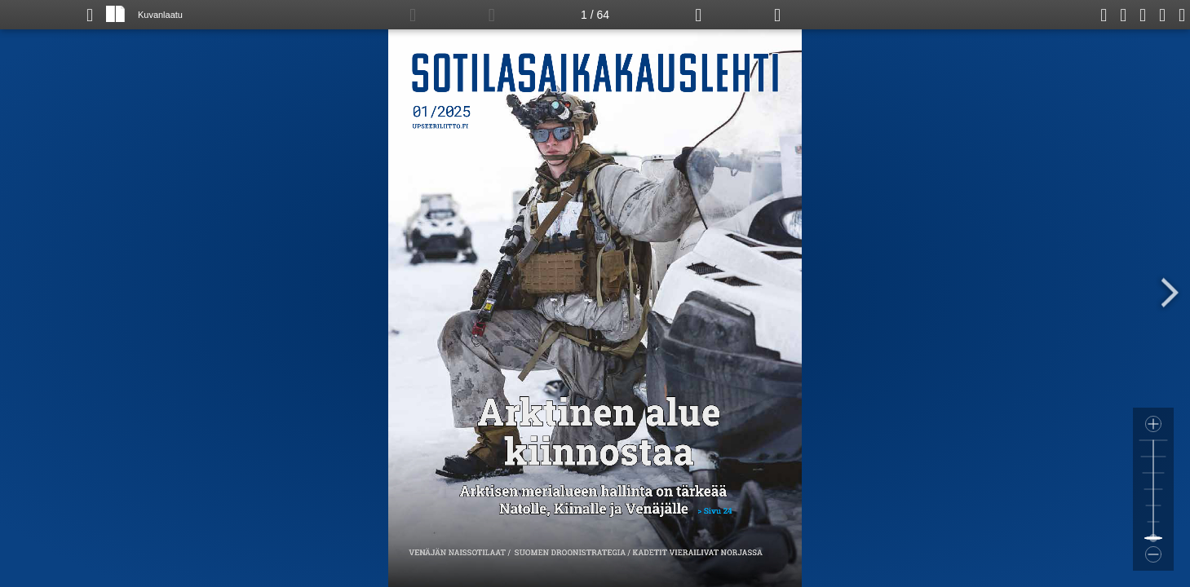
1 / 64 (595, 14)
